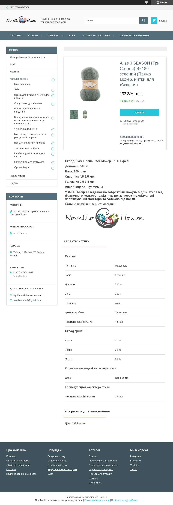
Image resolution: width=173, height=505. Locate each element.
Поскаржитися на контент (97, 500)
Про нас (53, 35)
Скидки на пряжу (57, 460)
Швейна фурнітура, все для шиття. (29, 155)
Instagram (135, 456)
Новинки (15, 71)
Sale (16, 89)
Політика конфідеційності (93, 44)
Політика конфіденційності (21, 474)
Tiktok (133, 469)
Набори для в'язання (100, 474)
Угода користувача (55, 44)
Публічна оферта (57, 465)
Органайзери (21, 167)
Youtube (134, 465)
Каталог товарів (19, 78)
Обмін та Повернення (18, 465)
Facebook (135, 460)
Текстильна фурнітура (26, 148)
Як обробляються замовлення (27, 57)
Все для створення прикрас (29, 142)
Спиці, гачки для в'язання (28, 103)
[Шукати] (143, 20)
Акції (12, 64)
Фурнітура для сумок (26, 128)
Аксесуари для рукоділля (103, 465)
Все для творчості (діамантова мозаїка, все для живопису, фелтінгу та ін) (31, 120)
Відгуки (14, 183)
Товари (33, 35)
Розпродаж (95, 482)
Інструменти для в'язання (103, 460)
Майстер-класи (22, 84)
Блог (72, 35)
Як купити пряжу (56, 456)
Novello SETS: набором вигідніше (27, 110)
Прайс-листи (17, 175)
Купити (140, 112)
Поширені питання (23, 44)
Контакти (11, 469)
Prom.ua (103, 497)
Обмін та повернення (135, 35)
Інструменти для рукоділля (29, 161)
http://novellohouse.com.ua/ (27, 295)
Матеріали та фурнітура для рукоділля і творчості (30, 136)
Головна (15, 35)
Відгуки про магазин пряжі (62, 469)
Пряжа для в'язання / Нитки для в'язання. (32, 96)
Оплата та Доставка (96, 35)
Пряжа (92, 456)
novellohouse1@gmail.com (27, 300)
